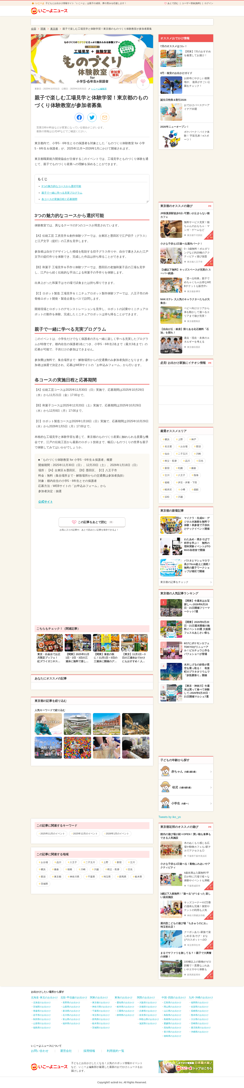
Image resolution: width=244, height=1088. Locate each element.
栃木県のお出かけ (101, 1023)
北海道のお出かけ (42, 1002)
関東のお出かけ (99, 997)
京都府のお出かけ (148, 1006)
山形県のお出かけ (42, 1023)
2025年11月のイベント (52, 833)
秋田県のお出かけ (42, 1019)
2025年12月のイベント (85, 833)
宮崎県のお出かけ (199, 1023)
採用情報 (89, 1050)
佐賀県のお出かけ (199, 1006)
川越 (95, 869)
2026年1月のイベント (117, 833)
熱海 (194, 475)
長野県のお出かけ (71, 1002)
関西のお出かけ (146, 997)
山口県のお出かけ (172, 1011)
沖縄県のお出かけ (199, 1032)
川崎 (81, 869)
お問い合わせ (39, 1050)
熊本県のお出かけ (199, 1015)
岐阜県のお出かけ (125, 1006)
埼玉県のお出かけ (101, 1015)
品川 (57, 862)
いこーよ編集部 (99, 88)
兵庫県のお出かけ (148, 1011)
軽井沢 (167, 489)
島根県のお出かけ (172, 1019)
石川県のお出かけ (71, 1015)
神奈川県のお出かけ (102, 1006)
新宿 (118, 862)
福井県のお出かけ (71, 1023)
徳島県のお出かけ (172, 1036)
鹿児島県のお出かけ (201, 1027)
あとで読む (172, 3)
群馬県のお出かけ (101, 1019)
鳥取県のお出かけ (172, 1015)
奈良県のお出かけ (148, 1015)
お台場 (43, 862)
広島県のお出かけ (172, 1002)
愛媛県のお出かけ (172, 1023)
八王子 (72, 862)
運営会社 (66, 1050)
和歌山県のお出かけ (149, 1019)
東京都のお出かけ (101, 1002)
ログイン (208, 3)
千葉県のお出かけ (101, 1011)
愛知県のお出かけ (125, 1002)
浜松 (165, 496)
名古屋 (167, 446)
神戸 (192, 439)
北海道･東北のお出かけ (44, 997)
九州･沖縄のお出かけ (201, 997)
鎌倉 (55, 869)
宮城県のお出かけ (42, 1006)
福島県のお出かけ (42, 1027)
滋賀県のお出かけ (148, 1023)
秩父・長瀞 (112, 869)
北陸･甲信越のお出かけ (73, 997)
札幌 (179, 468)
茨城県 (43, 883)
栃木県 (137, 876)
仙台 (165, 453)
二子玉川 (89, 862)
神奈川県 (73, 876)
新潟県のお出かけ (71, 1011)
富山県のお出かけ (71, 1019)
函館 (194, 489)
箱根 (68, 869)
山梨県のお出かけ (71, 1006)
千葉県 (90, 876)
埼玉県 (106, 876)
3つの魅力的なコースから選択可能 (61, 186)
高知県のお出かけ (172, 1027)
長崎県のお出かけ (199, 1011)
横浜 (42, 869)
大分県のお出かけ (199, 1019)
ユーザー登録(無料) (191, 3)
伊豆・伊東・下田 (186, 482)
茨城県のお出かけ (101, 1027)
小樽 (181, 489)
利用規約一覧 (115, 1050)
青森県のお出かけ (42, 1011)
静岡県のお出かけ (125, 1015)
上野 (104, 862)
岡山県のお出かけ (172, 1006)
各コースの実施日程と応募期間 (59, 199)
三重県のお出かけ (125, 1011)
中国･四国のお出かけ (174, 997)
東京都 (56, 876)
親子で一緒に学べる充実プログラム (62, 192)
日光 (128, 869)
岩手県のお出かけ (42, 1015)
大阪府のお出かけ (148, 1002)
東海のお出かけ (123, 997)
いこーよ (40, 3)
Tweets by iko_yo (170, 817)
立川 (131, 862)
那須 (42, 876)
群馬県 (121, 876)
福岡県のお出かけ (199, 1002)
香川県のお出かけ (172, 1032)
